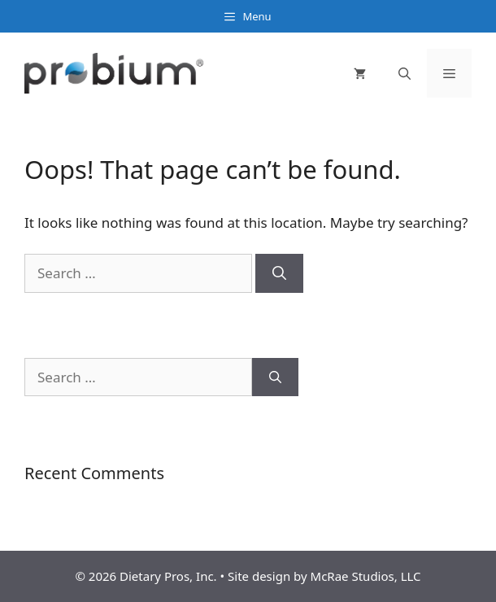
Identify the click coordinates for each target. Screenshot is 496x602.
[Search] (279, 273)
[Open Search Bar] (404, 73)
